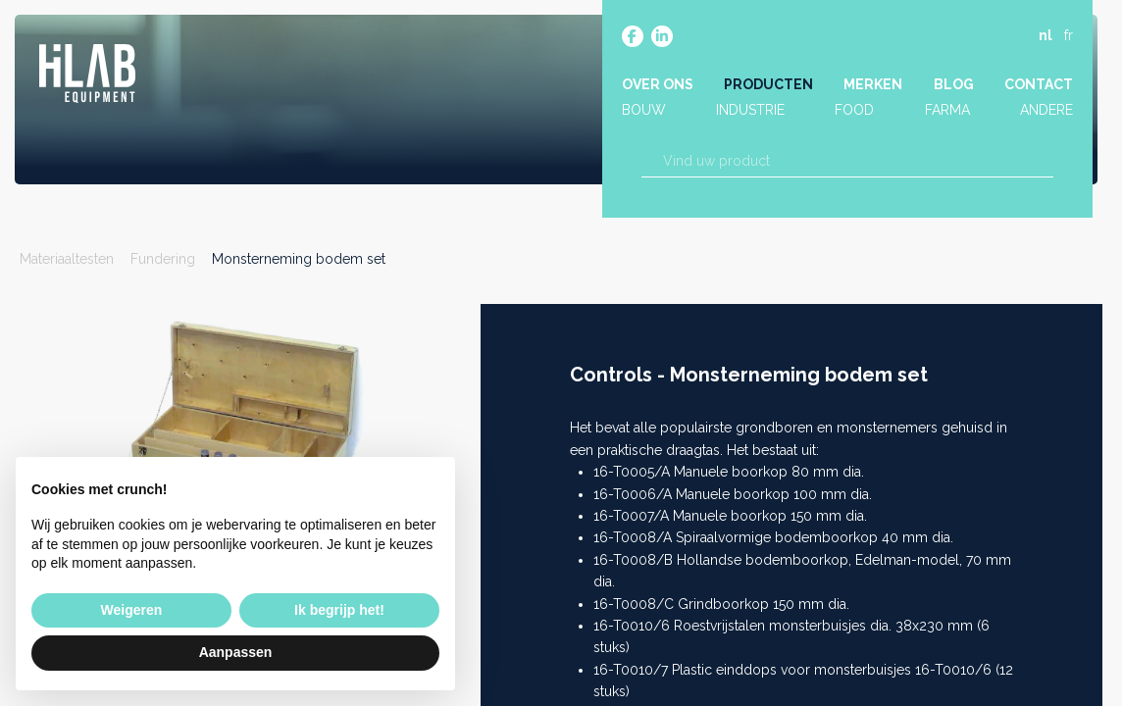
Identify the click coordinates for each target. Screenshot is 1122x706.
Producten (768, 85)
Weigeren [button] (132, 610)
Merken (872, 85)
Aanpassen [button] (236, 652)
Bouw (644, 111)
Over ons (657, 85)
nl (1045, 36)
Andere (1046, 111)
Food (854, 111)
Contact (1038, 85)
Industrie (750, 111)
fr (1068, 36)
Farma (947, 111)
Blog (954, 85)
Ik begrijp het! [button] (339, 610)
